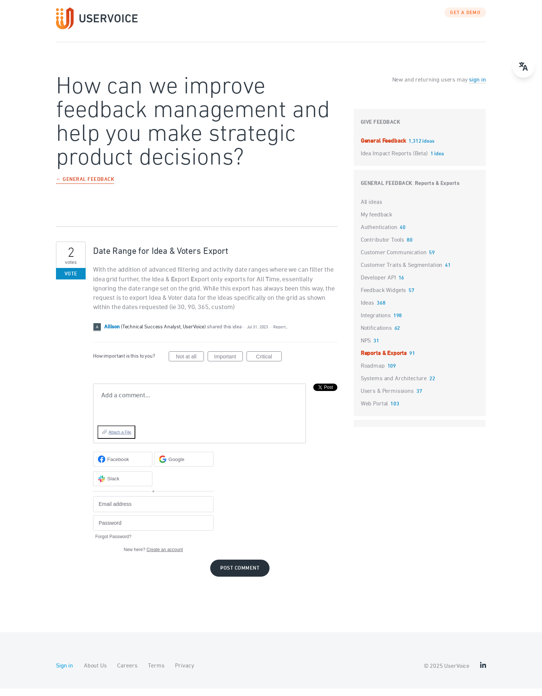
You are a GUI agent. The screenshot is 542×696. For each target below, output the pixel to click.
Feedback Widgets (383, 298)
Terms (156, 673)
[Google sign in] (184, 466)
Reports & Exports (437, 191)
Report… (280, 334)
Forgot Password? (113, 544)
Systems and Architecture (394, 386)
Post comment (240, 576)
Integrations (376, 323)
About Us (95, 673)
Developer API (378, 285)
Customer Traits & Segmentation (402, 273)
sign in (477, 87)
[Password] (153, 530)
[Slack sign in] (122, 486)
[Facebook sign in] (122, 466)
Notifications (376, 336)
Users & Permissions (387, 399)
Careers (127, 673)
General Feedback (384, 148)
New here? (153, 557)
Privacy (184, 673)
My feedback (376, 222)
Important (228, 365)
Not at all (190, 365)
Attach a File (120, 439)
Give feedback (380, 130)
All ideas (371, 210)
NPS (366, 348)
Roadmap (373, 374)
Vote (71, 281)
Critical (269, 365)
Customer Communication (394, 260)
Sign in (64, 673)
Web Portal (374, 411)
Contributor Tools (382, 248)
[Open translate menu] (523, 67)
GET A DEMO (465, 20)
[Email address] (153, 512)
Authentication (379, 235)
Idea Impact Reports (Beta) (395, 161)
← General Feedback (85, 187)
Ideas (367, 311)
